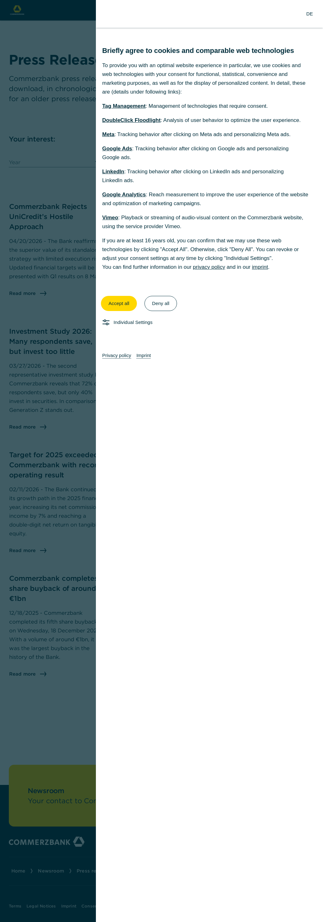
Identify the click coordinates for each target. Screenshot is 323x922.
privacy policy (209, 267)
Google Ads (117, 149)
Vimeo (110, 218)
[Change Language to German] (309, 14)
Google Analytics (124, 195)
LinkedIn (113, 172)
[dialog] (161, 461)
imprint (260, 267)
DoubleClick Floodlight (131, 120)
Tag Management (124, 106)
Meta (108, 134)
